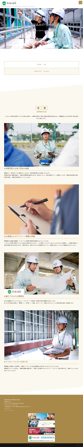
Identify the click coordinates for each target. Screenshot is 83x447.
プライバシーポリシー (9, 410)
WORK (41, 64)
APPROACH (41, 71)
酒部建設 (9, 2)
